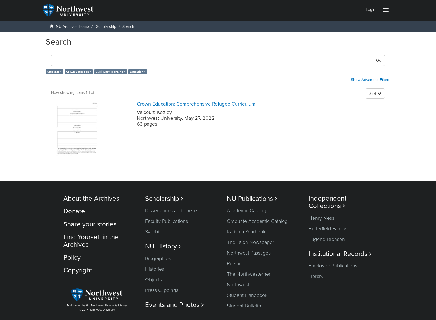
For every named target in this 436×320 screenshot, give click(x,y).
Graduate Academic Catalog (257, 221)
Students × (54, 72)
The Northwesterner (249, 274)
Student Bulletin (244, 306)
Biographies (158, 258)
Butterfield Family (327, 229)
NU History (163, 246)
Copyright (77, 270)
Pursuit (234, 263)
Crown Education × (78, 72)
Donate (74, 211)
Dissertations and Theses (172, 210)
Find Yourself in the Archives (91, 240)
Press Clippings (161, 290)
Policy (72, 257)
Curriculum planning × (110, 72)
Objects (153, 280)
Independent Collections (327, 202)
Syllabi (152, 232)
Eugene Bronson (327, 239)
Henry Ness (321, 218)
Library (316, 276)
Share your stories (90, 224)
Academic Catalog (246, 210)
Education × (137, 72)
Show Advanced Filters (370, 79)
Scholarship (106, 26)
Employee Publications (333, 266)
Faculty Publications (166, 221)
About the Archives (91, 198)
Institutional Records (340, 254)
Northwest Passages (249, 253)
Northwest (238, 285)
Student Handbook (247, 295)
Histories (154, 269)
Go (378, 60)
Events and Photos (174, 305)
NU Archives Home (72, 26)
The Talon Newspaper (250, 242)
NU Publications (252, 199)
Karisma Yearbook (246, 232)
